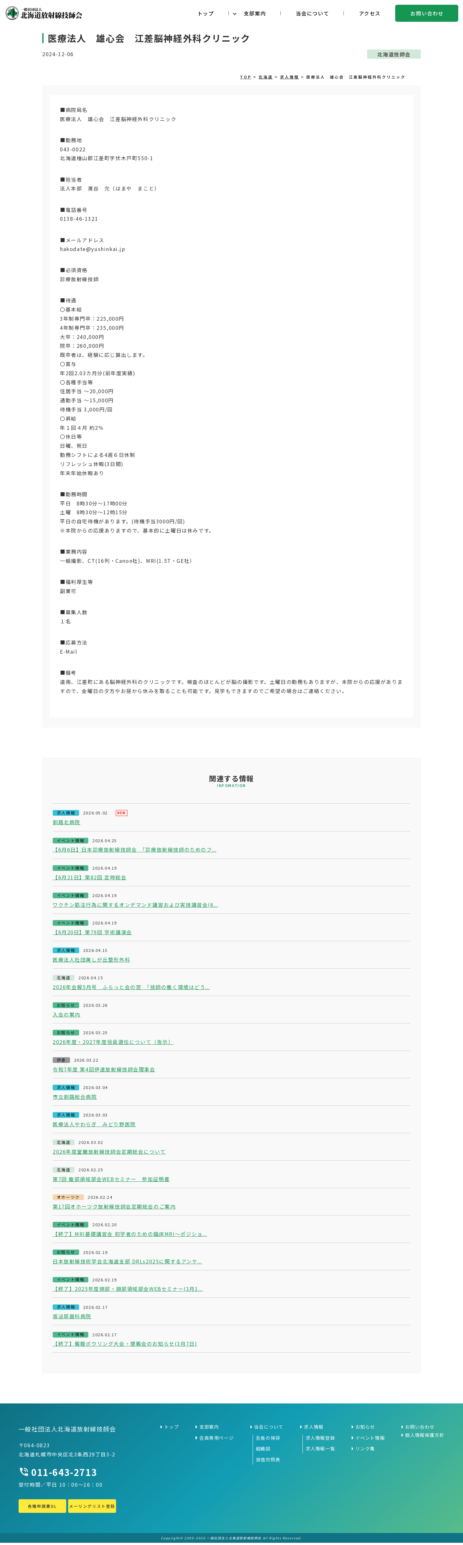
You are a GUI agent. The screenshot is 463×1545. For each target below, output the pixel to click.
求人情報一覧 (320, 1451)
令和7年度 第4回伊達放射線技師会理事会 (104, 1070)
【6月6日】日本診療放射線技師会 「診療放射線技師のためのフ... (135, 850)
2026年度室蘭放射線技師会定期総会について (109, 1153)
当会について (312, 13)
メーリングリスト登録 (92, 1508)
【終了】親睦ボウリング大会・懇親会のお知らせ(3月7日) (125, 1346)
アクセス (370, 13)
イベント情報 (370, 1440)
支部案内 (255, 13)
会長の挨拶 (268, 1440)
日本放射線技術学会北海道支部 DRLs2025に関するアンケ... (128, 1263)
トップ (205, 13)
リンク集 (365, 1451)
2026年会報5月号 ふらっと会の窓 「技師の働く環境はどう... (132, 987)
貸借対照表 (268, 1462)
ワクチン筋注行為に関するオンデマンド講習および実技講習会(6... (136, 905)
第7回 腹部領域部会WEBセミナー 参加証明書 (111, 1180)
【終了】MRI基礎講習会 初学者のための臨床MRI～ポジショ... (130, 1235)
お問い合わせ (427, 13)
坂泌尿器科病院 (72, 1318)
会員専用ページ (216, 1440)
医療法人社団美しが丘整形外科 (91, 960)
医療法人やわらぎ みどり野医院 (94, 1125)
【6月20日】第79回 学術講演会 (92, 932)
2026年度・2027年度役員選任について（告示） (113, 1043)
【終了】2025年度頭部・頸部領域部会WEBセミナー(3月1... (128, 1290)
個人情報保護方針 (424, 1437)
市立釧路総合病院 (75, 1097)
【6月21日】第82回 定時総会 (90, 877)
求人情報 (313, 1429)
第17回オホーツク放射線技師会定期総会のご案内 (114, 1208)
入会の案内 (66, 1015)
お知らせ (365, 1429)
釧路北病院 (66, 822)
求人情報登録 (320, 1440)
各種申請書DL (42, 1508)
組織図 (263, 1451)
